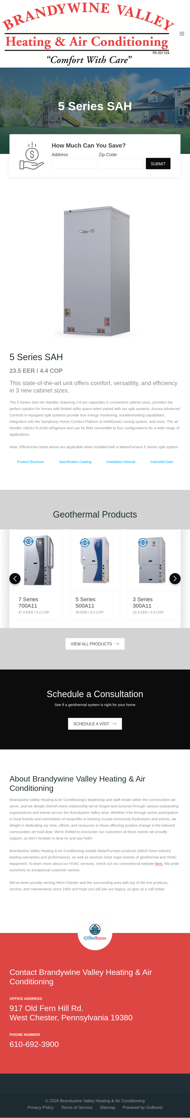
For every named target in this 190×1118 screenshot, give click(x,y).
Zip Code (108, 154)
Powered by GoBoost (143, 1107)
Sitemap (107, 1107)
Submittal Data (162, 462)
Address (60, 154)
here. (159, 864)
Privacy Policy (40, 1107)
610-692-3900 (34, 1044)
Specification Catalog (75, 462)
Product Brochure (30, 462)
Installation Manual (121, 462)
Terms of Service (77, 1107)
